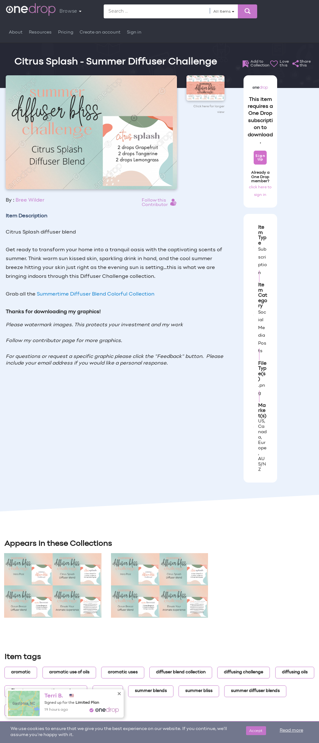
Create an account (100, 32)
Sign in (134, 32)
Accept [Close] (256, 730)
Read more (291, 730)
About (16, 32)
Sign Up (260, 157)
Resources (40, 32)
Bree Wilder (30, 200)
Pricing (65, 32)
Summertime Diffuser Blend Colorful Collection (95, 294)
